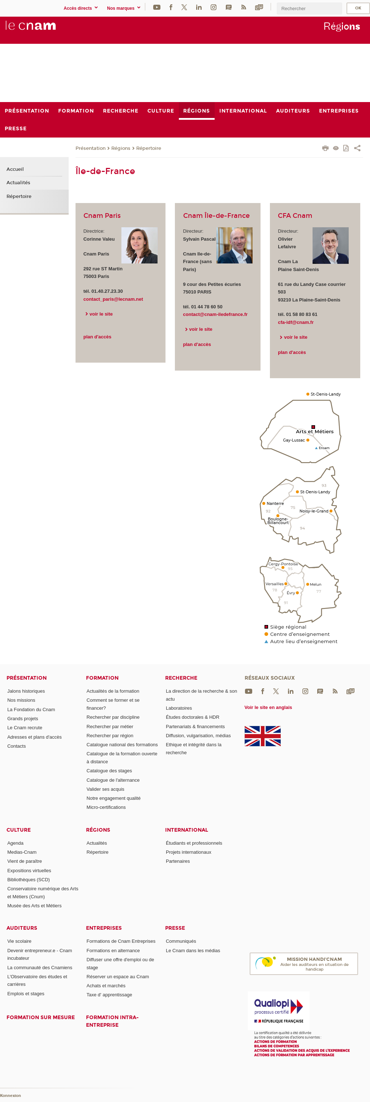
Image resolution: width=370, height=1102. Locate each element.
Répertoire (148, 148)
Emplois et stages (25, 993)
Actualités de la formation (113, 691)
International (186, 830)
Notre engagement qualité (114, 798)
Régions (120, 148)
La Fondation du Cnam (31, 709)
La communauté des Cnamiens (39, 967)
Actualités (18, 183)
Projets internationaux (188, 852)
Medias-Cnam (21, 852)
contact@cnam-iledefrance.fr (215, 314)
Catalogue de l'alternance (113, 780)
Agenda (15, 843)
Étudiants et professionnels (194, 843)
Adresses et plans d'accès (34, 737)
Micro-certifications (106, 807)
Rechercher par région (110, 735)
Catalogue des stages (109, 770)
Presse (175, 928)
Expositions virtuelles (29, 870)
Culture (19, 830)
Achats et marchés (106, 985)
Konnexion (10, 1095)
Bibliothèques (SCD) (28, 879)
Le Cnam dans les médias (193, 950)
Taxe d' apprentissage (109, 994)
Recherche (181, 678)
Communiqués (181, 941)
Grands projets (22, 718)
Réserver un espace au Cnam (118, 976)
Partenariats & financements (195, 726)
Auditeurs (22, 928)
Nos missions (21, 700)
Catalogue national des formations (122, 744)
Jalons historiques (26, 691)
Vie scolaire (19, 941)
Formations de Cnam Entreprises (121, 941)
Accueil (15, 169)
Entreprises (104, 928)
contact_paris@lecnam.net (113, 299)
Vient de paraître (24, 861)
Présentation (91, 148)
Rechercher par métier (110, 726)
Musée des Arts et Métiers (34, 905)
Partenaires (178, 861)
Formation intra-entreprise (112, 1021)
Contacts (16, 746)
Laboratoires (179, 708)
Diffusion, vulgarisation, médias (198, 735)
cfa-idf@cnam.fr (296, 322)
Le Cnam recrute (24, 727)
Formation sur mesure (41, 1017)
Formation (102, 678)
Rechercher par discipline (113, 717)
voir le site (101, 314)
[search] (309, 8)
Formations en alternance (113, 950)
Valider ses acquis (106, 789)
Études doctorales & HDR (192, 717)
